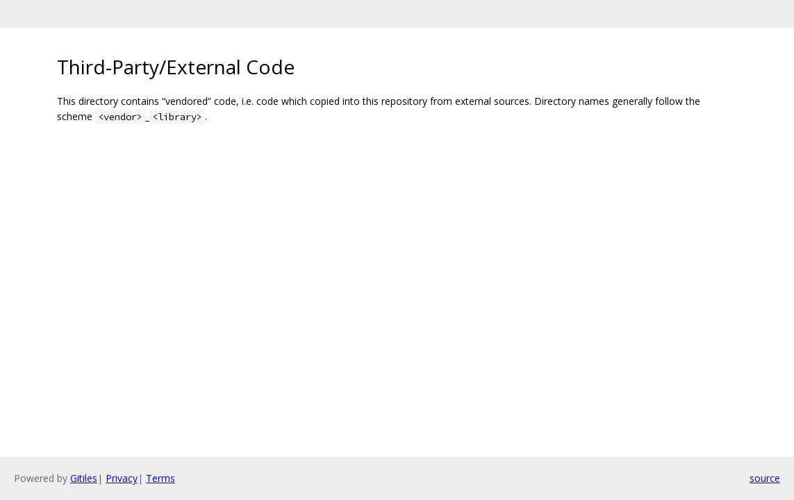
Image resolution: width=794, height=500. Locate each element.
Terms (160, 478)
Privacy (122, 478)
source (765, 478)
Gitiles (83, 478)
